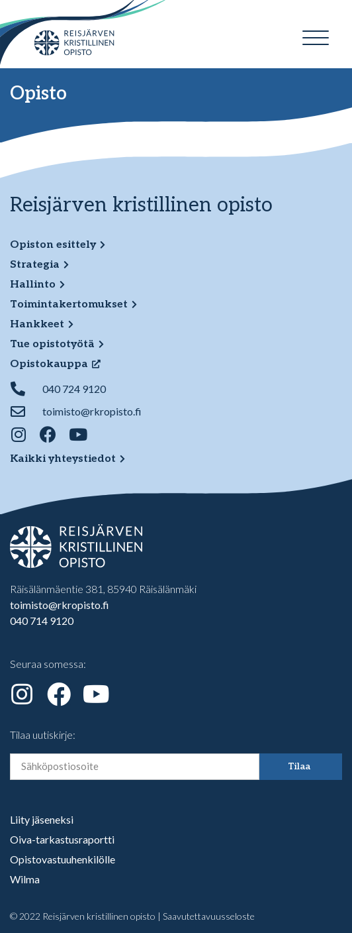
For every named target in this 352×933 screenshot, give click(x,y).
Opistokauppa (49, 364)
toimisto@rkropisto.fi (59, 604)
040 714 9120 (41, 620)
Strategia (35, 264)
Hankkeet (37, 324)
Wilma (25, 879)
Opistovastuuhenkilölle (62, 859)
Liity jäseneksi (41, 819)
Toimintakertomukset (69, 304)
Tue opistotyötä (52, 344)
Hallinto (33, 284)
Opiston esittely (53, 245)
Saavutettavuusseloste (209, 916)
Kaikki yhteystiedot (63, 459)
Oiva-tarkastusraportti (62, 839)
